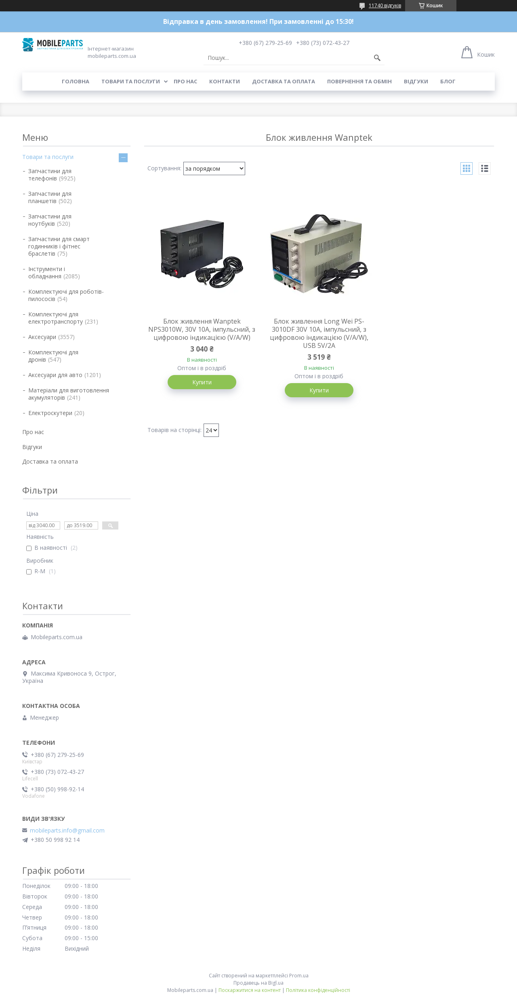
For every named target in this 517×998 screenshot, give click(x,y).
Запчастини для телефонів (49, 174)
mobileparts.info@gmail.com (67, 830)
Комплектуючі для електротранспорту (55, 317)
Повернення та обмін (359, 81)
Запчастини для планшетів (49, 197)
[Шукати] (377, 58)
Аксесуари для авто (55, 375)
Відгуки (416, 81)
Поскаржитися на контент (250, 990)
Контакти (224, 81)
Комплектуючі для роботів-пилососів (66, 295)
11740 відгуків (385, 5)
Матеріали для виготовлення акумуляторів (68, 393)
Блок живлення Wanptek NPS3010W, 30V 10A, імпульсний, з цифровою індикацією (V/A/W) (201, 329)
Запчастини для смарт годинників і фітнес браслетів (59, 246)
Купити (202, 382)
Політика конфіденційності (318, 990)
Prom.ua (299, 975)
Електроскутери (50, 413)
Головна (75, 81)
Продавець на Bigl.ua (258, 982)
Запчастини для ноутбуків (49, 219)
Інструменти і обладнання (46, 272)
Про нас (185, 81)
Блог (448, 81)
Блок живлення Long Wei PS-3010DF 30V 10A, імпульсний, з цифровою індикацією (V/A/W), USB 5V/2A (319, 333)
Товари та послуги (130, 81)
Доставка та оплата (283, 81)
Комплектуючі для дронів (53, 355)
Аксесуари (42, 337)
